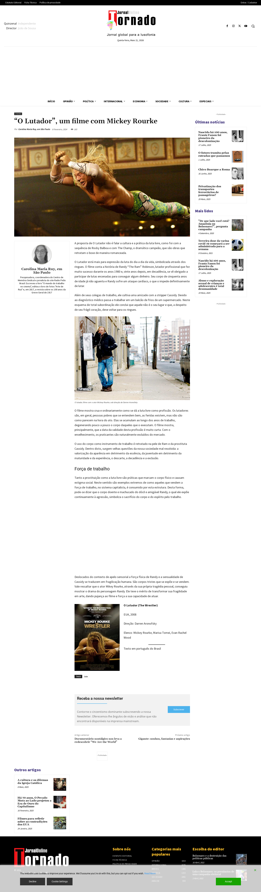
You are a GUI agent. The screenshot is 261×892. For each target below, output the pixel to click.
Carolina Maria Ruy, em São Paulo (34, 129)
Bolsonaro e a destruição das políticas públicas (209, 857)
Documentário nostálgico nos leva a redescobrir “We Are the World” (98, 740)
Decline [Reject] (32, 881)
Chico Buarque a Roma (214, 169)
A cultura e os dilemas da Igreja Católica (33, 781)
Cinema (18, 114)
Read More (150, 873)
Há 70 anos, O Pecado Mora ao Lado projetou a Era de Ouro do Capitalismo (34, 802)
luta (86, 676)
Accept (228, 881)
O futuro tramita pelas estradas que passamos (214, 154)
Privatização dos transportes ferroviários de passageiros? (209, 191)
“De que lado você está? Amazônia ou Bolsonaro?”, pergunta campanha (213, 225)
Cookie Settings (60, 881)
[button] (253, 26)
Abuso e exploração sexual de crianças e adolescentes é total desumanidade (211, 285)
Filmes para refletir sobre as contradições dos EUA (32, 821)
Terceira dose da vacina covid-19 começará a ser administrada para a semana (214, 245)
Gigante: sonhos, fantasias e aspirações (164, 738)
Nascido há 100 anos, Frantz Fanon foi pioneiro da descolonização (212, 137)
